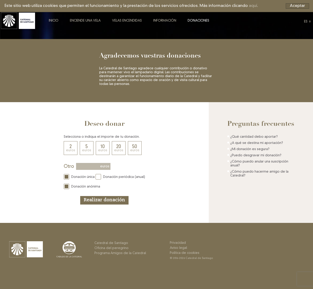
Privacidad (178, 242)
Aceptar (297, 6)
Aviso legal (178, 248)
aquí (253, 6)
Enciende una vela (93, 24)
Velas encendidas (135, 24)
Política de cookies (184, 253)
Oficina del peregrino (111, 248)
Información (173, 24)
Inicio (62, 24)
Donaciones (206, 24)
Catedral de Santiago (111, 243)
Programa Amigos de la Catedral (120, 253)
